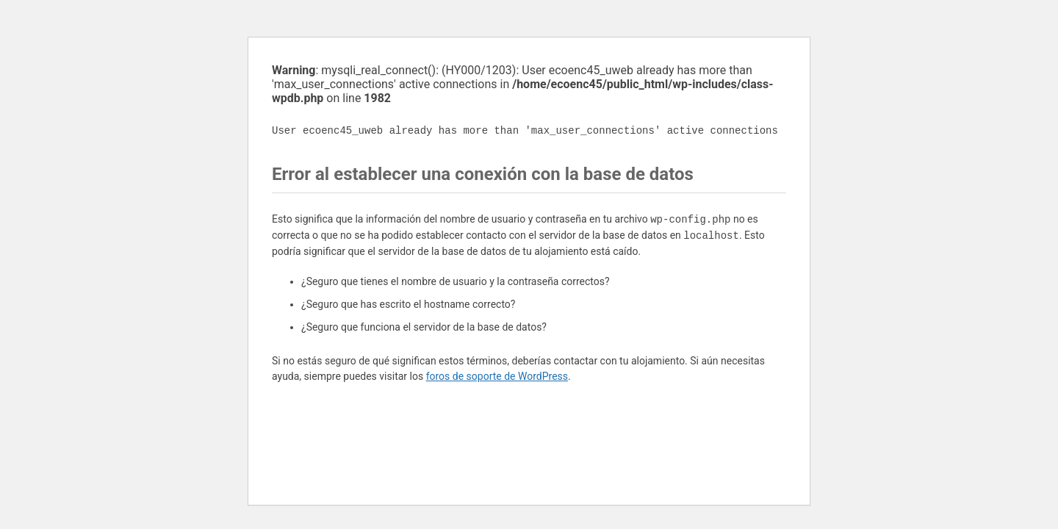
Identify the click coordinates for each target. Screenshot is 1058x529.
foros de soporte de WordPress (497, 376)
